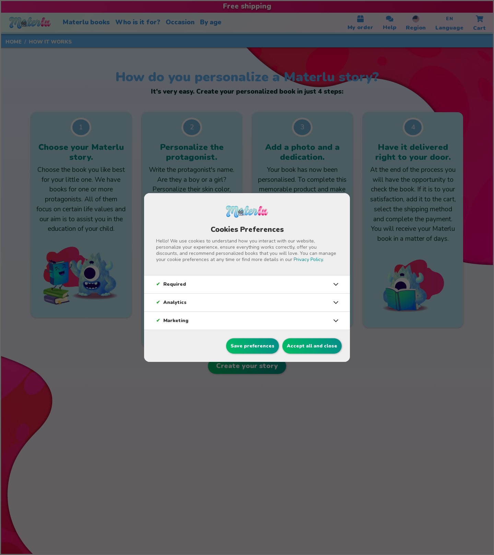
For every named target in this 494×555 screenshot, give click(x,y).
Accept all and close (312, 346)
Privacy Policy (308, 259)
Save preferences (252, 346)
